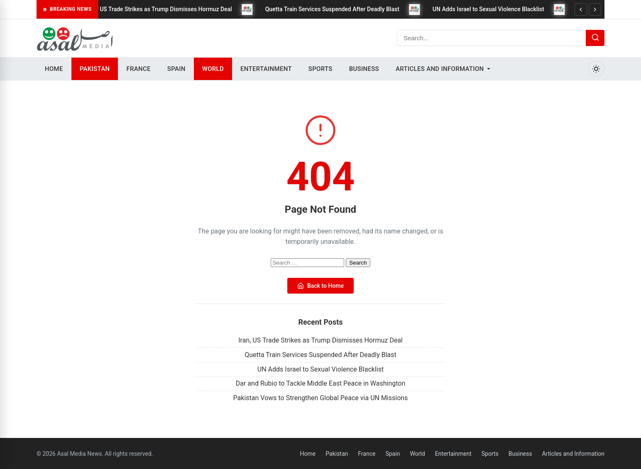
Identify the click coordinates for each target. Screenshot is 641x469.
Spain (176, 69)
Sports (320, 69)
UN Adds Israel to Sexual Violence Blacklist (493, 9)
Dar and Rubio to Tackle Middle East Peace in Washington (321, 383)
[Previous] (581, 9)
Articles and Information (440, 69)
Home (54, 69)
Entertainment (266, 69)
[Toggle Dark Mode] (596, 69)
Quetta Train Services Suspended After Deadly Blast (337, 9)
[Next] (595, 9)
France (138, 69)
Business (364, 69)
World (213, 69)
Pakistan (95, 69)
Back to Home (320, 285)
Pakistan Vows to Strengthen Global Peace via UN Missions (320, 398)
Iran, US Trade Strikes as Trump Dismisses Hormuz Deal (164, 9)
